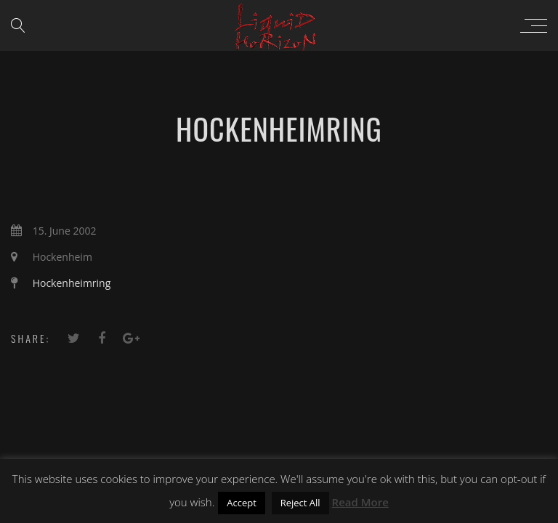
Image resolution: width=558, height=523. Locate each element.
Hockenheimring (72, 283)
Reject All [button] (300, 502)
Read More (360, 502)
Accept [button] (241, 502)
